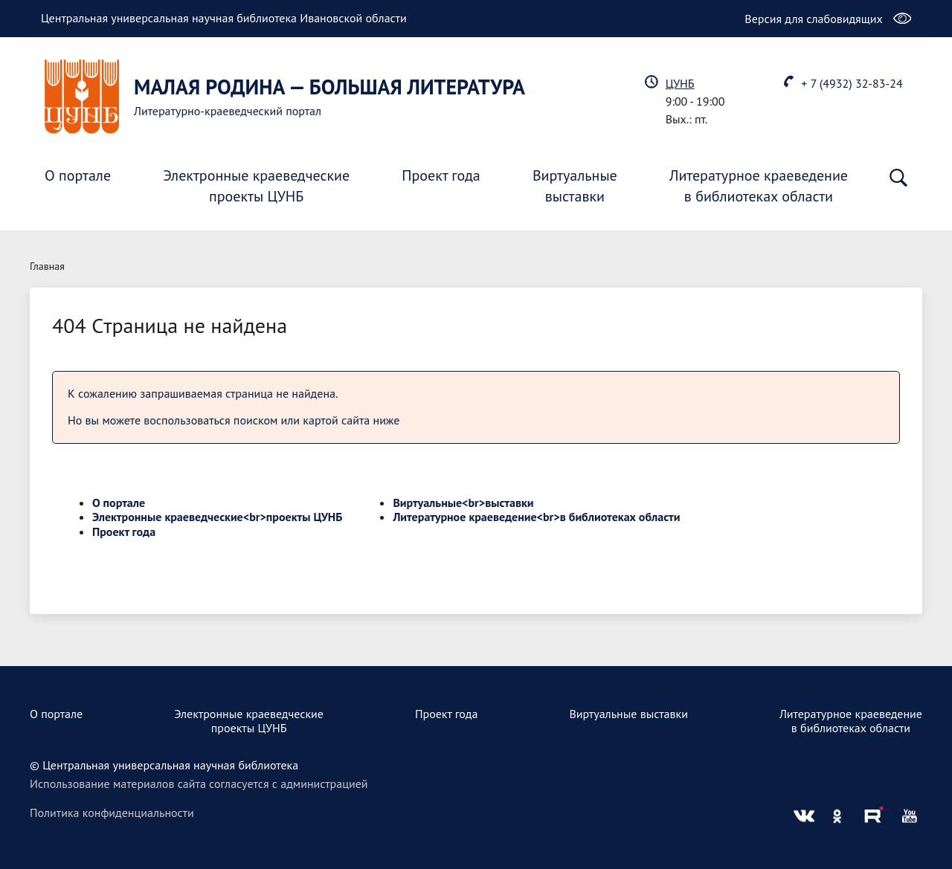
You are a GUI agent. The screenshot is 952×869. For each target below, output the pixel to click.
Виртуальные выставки (628, 713)
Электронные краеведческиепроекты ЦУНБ (256, 186)
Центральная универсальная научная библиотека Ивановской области (224, 17)
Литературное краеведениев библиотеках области (758, 186)
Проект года (441, 175)
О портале (78, 175)
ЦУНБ (680, 83)
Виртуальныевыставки (575, 186)
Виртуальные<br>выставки (463, 502)
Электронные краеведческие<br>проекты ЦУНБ (217, 516)
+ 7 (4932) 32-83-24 (851, 83)
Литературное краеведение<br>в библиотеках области (536, 516)
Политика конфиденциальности (112, 812)
